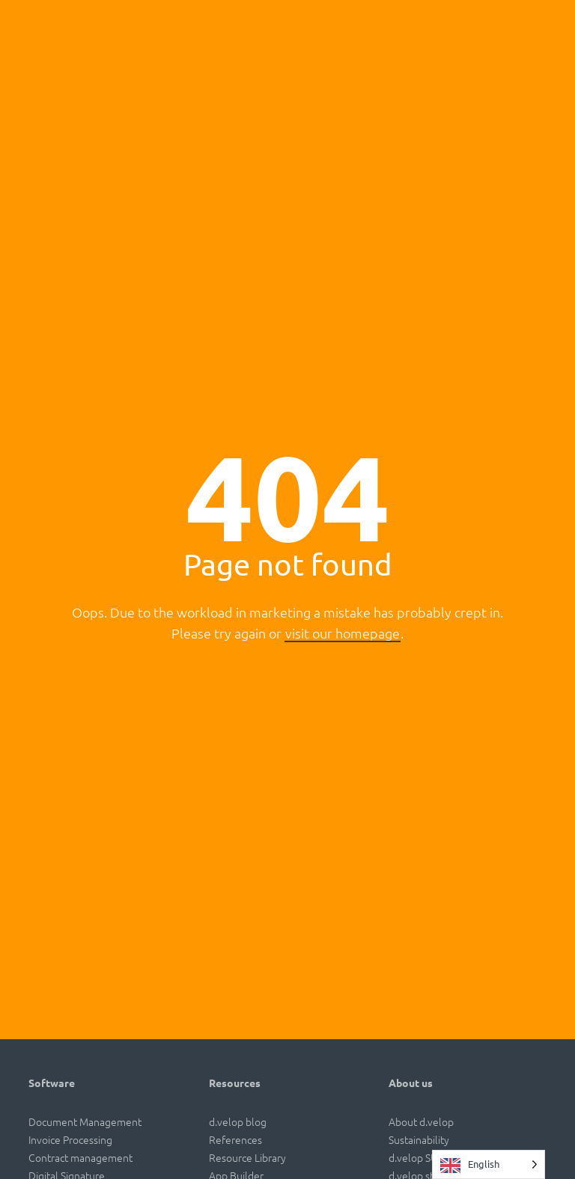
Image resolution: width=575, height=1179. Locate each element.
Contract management (80, 1157)
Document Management (85, 1121)
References (235, 1139)
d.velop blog (238, 1121)
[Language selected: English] (488, 1164)
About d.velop (421, 1121)
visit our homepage (342, 632)
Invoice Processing (70, 1139)
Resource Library (247, 1157)
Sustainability (419, 1139)
